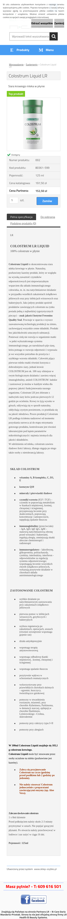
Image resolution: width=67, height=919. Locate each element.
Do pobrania (48, 217)
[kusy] (13, 200)
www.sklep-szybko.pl (45, 869)
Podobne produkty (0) (23, 223)
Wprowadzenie (16, 64)
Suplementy (32, 64)
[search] (53, 36)
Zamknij (59, 23)
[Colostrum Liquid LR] (33, 99)
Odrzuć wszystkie (42, 23)
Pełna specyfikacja (21, 217)
